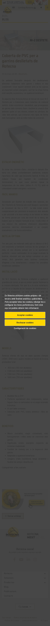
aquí (7, 308)
